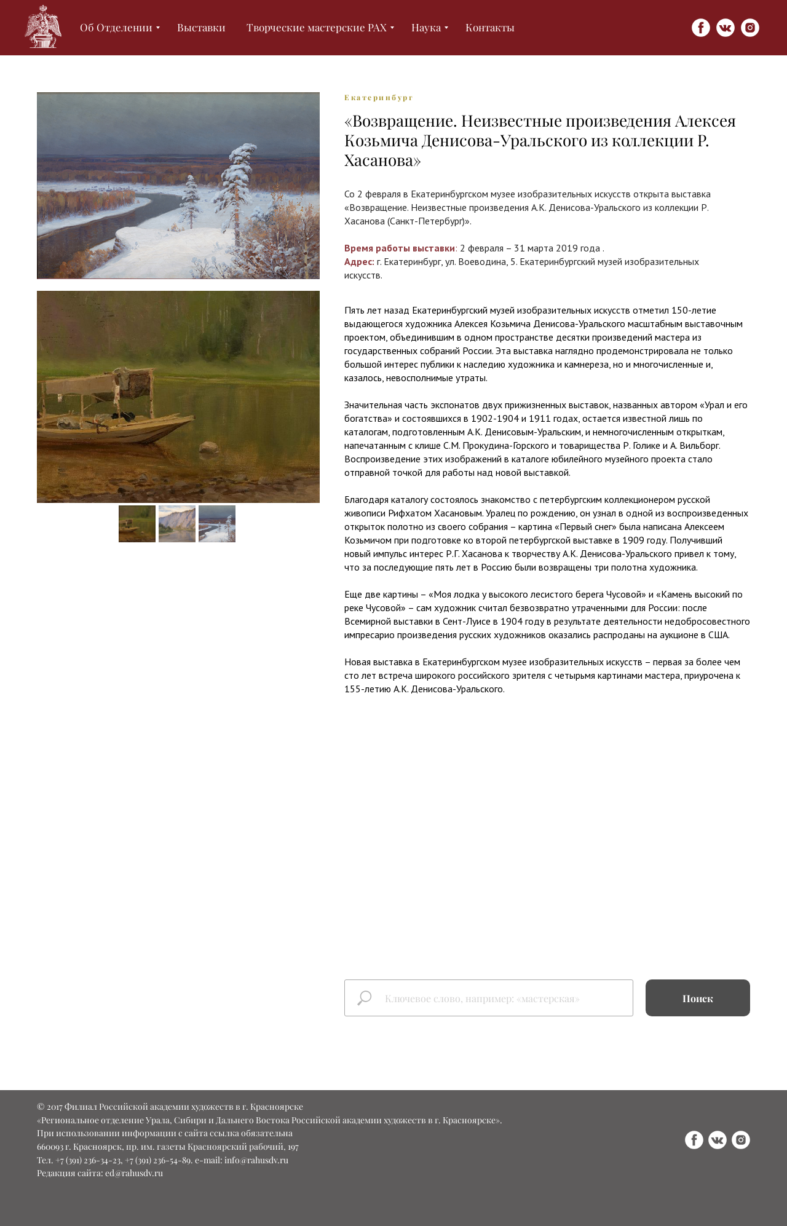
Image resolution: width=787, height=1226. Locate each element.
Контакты (490, 27)
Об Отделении (116, 27)
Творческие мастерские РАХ (317, 27)
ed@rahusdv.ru (134, 1173)
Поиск (697, 998)
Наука (426, 27)
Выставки (201, 27)
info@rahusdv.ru (256, 1160)
